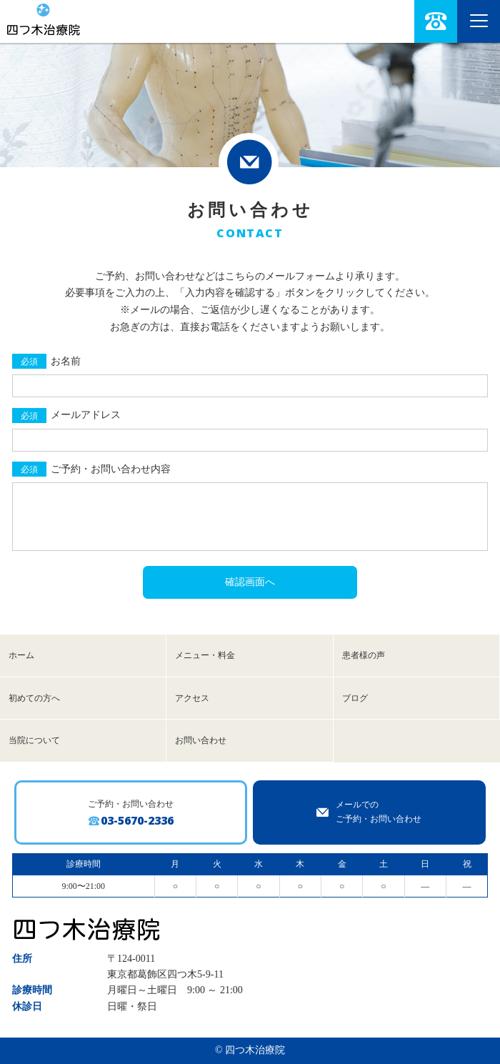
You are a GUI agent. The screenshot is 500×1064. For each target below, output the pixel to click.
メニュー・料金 (205, 655)
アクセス (192, 698)
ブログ (355, 698)
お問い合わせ (200, 740)
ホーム (21, 655)
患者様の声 (363, 655)
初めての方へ (34, 698)
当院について (34, 740)
